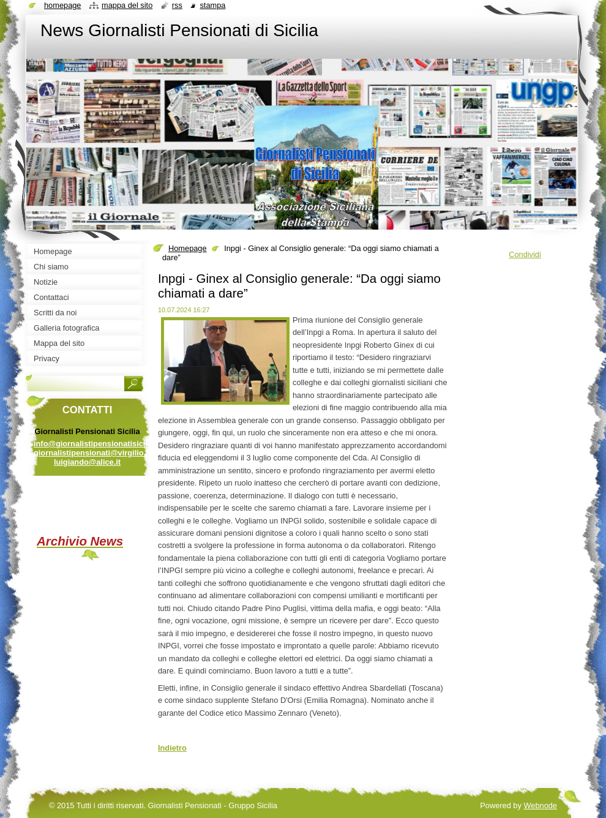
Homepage (187, 248)
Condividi (525, 254)
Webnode (540, 805)
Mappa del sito (127, 5)
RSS (177, 5)
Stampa (212, 5)
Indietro (172, 747)
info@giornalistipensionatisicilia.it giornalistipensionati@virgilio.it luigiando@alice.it (97, 453)
